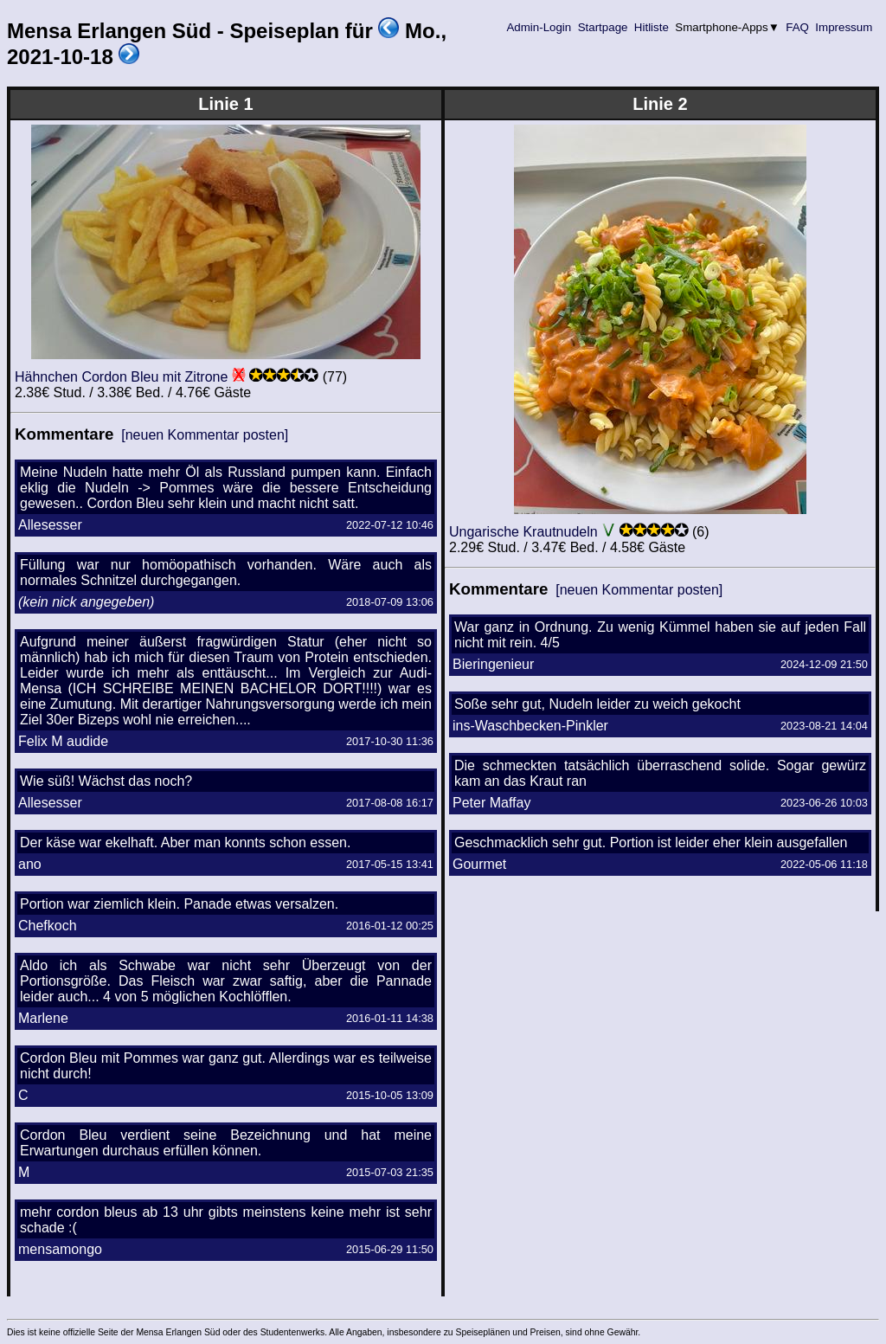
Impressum (844, 27)
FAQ (797, 27)
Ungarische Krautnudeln (523, 531)
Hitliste (651, 27)
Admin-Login (539, 27)
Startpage (603, 27)
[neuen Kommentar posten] (204, 435)
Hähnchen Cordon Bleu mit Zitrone (121, 377)
